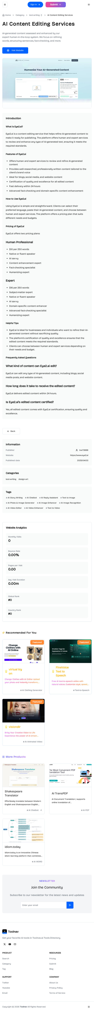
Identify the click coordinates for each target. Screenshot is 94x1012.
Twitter (5, 982)
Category (6, 964)
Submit (52, 964)
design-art (23, 479)
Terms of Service (57, 993)
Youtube (6, 988)
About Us (53, 982)
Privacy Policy (56, 988)
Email (4, 993)
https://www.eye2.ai (79, 455)
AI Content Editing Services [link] (60, 15)
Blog (51, 969)
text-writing (34, 15)
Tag (4, 969)
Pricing (52, 958)
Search (5, 958)
